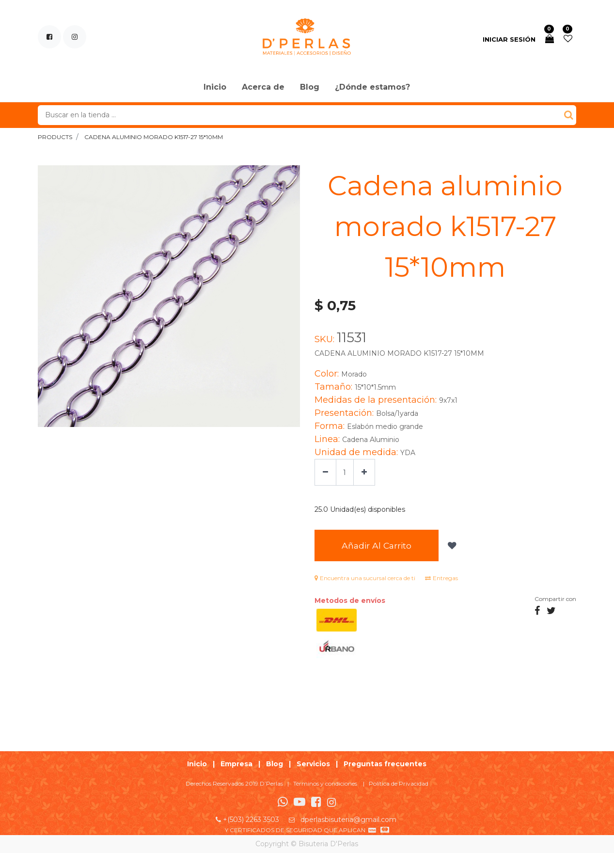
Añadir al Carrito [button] (376, 545)
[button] (451, 545)
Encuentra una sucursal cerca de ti (365, 578)
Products (55, 137)
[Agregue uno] (364, 472)
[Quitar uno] (325, 472)
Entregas (441, 578)
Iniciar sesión (509, 39)
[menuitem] (215, 88)
